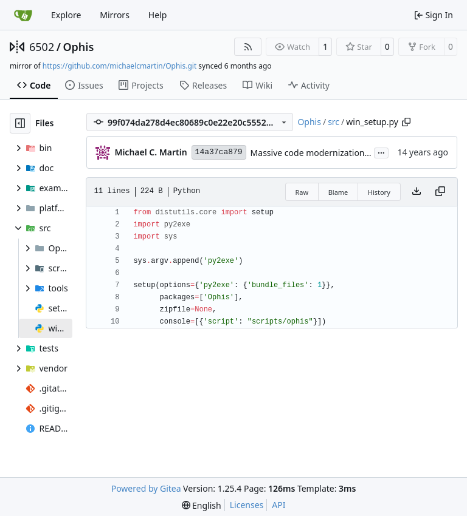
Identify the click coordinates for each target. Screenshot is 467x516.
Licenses (247, 505)
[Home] (23, 15)
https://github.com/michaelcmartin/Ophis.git (119, 66)
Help (157, 15)
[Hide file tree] (20, 123)
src (333, 121)
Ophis (78, 47)
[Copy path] (406, 122)
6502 (41, 47)
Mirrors (115, 15)
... (381, 152)
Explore (66, 15)
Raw (302, 192)
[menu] (201, 505)
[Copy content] (440, 192)
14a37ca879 (219, 152)
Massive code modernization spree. (321, 152)
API (278, 505)
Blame (338, 192)
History (379, 192)
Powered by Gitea (146, 488)
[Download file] (416, 192)
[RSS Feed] (248, 47)
